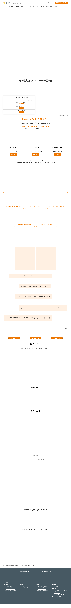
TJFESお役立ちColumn (58, 7)
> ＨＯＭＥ (6, 583)
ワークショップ (57, 594)
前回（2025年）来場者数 (11, 591)
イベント (26, 7)
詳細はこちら (21, 104)
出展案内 (17, 7)
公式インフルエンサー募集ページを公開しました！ (34, 443)
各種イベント (54, 589)
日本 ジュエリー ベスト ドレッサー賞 (37, 7)
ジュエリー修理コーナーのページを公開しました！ (34, 446)
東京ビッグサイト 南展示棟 (17, 4)
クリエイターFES (9, 588)
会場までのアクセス (42, 590)
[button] (61, 4)
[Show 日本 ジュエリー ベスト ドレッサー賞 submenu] (44, 7)
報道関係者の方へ (49, 7)
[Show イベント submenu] (28, 7)
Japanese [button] (50, 3)
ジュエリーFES (9, 587)
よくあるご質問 (25, 588)
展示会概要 (11, 7)
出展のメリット (25, 587)
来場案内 (21, 7)
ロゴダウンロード (57, 587)
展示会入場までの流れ (42, 587)
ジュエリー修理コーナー (59, 595)
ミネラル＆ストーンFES (10, 590)
